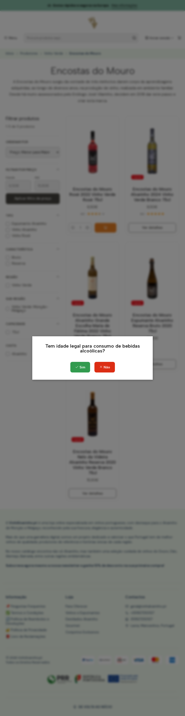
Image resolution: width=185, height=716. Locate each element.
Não (104, 367)
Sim (80, 367)
